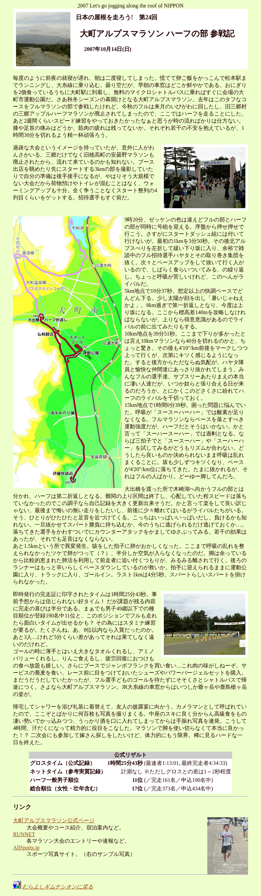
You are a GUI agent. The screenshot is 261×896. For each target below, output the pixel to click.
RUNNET (24, 834)
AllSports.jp (26, 847)
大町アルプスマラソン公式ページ (53, 820)
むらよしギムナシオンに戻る (53, 887)
